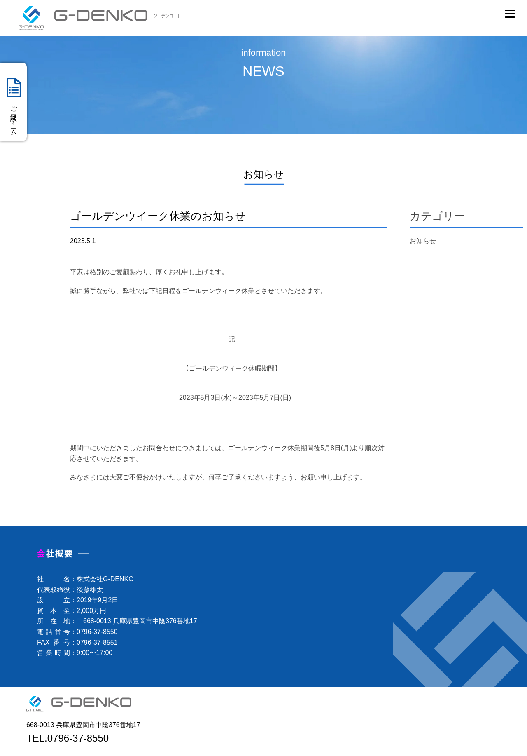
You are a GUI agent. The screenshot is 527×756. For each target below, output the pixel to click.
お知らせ (423, 240)
